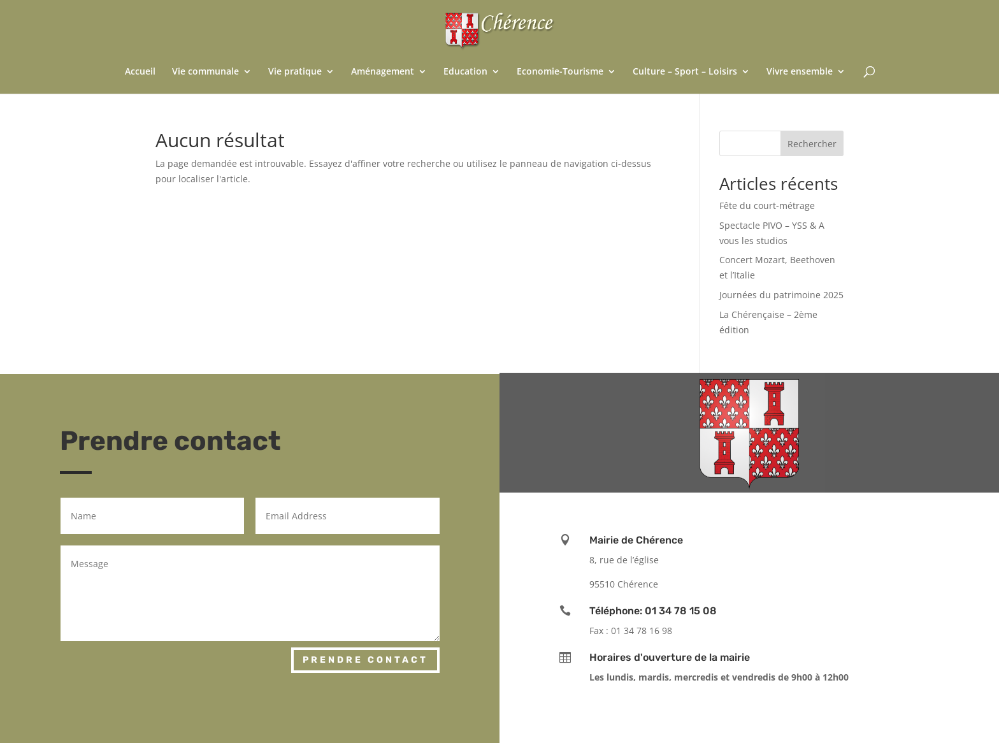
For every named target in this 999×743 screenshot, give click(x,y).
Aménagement (382, 72)
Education (465, 72)
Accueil (140, 72)
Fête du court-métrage (767, 205)
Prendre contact (365, 659)
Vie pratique (295, 72)
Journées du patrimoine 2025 (781, 295)
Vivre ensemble (799, 72)
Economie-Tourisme (560, 72)
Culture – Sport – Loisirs (685, 72)
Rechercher (812, 144)
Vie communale (205, 72)
